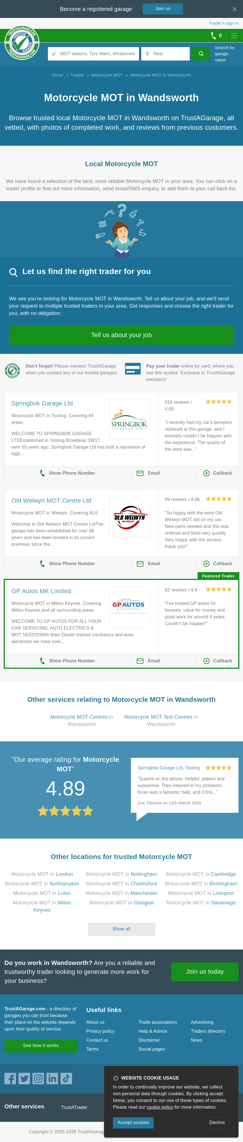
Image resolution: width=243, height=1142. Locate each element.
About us (95, 1022)
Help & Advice (152, 1031)
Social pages (151, 1049)
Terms (92, 1049)
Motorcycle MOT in (42, 874)
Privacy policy (100, 1031)
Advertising (202, 1022)
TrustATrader (74, 1107)
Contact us (97, 1040)
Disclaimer (149, 1040)
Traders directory (208, 1031)
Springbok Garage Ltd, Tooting (169, 767)
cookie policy (160, 1107)
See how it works (41, 1045)
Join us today (205, 971)
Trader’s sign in (224, 23)
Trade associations (157, 1022)
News (196, 1040)
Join (163, 8)
